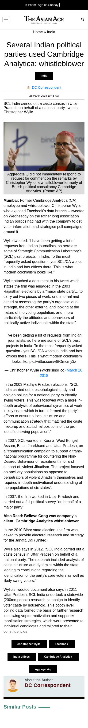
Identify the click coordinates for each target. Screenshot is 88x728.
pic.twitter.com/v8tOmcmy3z (52, 362)
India (44, 75)
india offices (22, 656)
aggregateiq (43, 669)
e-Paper (30, 5)
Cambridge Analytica (58, 656)
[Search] (83, 20)
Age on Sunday (48, 5)
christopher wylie (29, 644)
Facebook (62, 644)
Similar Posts (20, 707)
